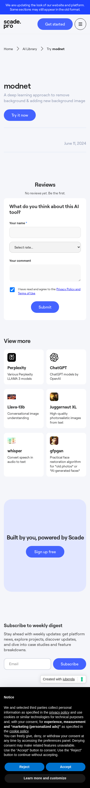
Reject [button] (24, 767)
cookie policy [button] (18, 731)
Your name (18, 223)
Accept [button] (65, 767)
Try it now (20, 115)
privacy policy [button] (59, 712)
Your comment (20, 261)
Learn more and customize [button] (45, 778)
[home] (20, 24)
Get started (55, 24)
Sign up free (45, 551)
